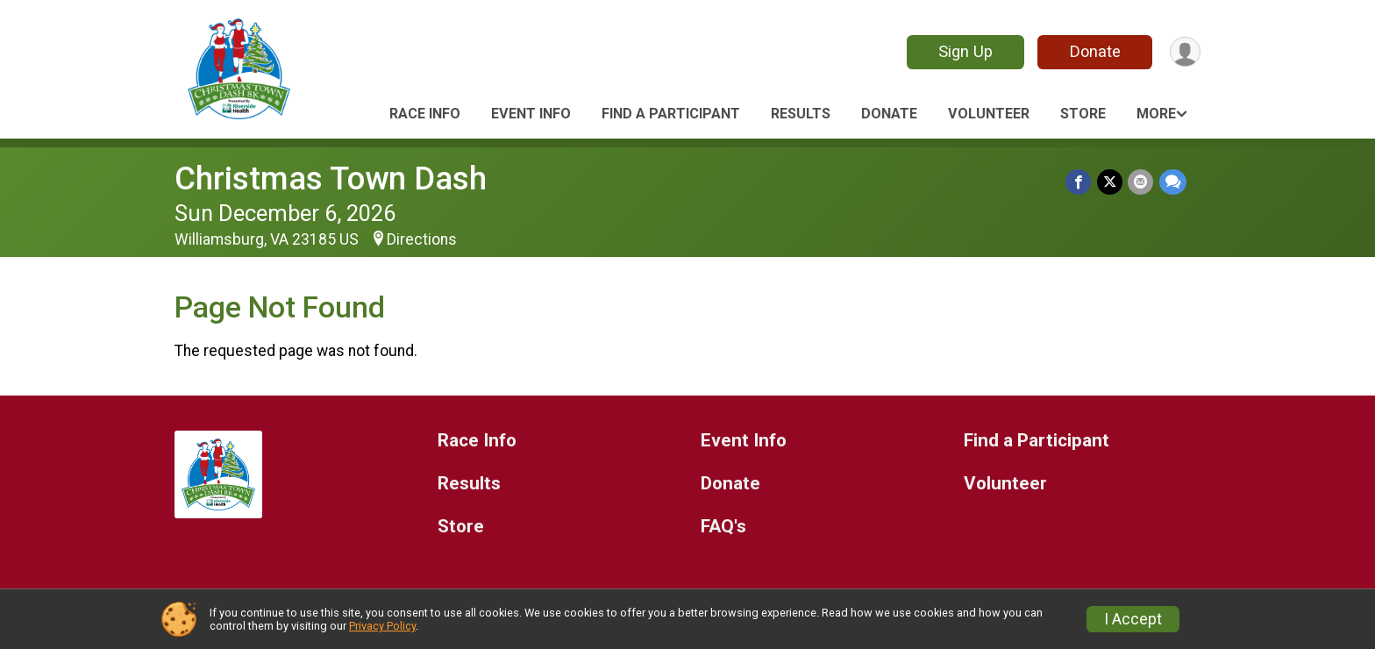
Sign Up (964, 51)
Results (800, 113)
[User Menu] (1184, 52)
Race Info (424, 113)
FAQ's (723, 527)
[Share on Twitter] (1110, 182)
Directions (422, 239)
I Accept (1133, 619)
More (1156, 113)
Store (1083, 113)
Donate (1093, 51)
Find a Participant (671, 113)
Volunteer (988, 113)
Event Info (531, 113)
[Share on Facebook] (1080, 182)
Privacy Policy (382, 625)
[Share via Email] (1141, 182)
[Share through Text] (1172, 182)
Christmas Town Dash (331, 178)
